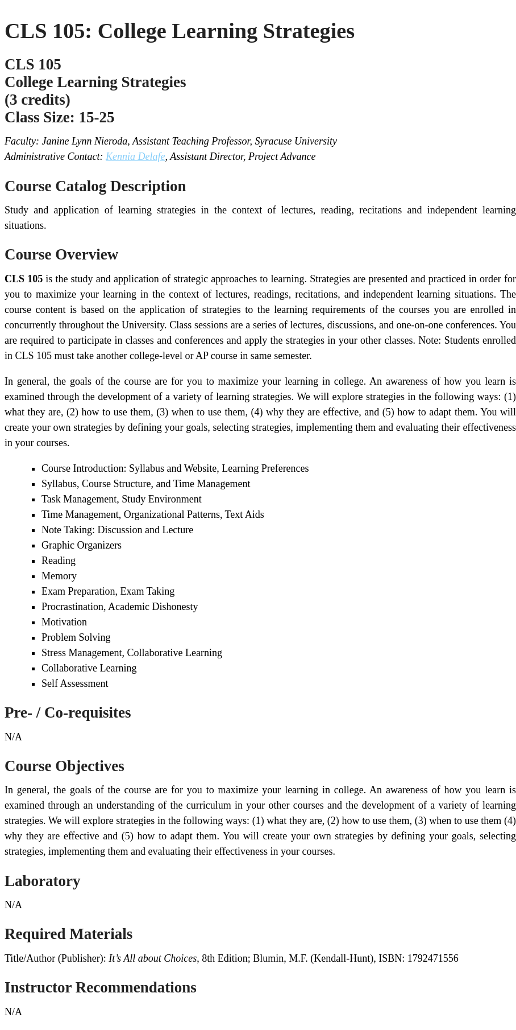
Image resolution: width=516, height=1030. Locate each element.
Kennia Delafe (135, 156)
